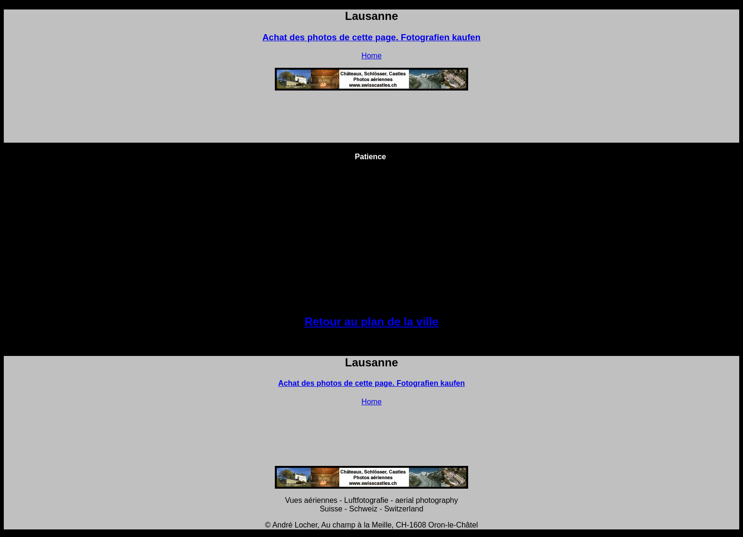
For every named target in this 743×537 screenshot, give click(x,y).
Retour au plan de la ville (372, 321)
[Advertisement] (371, 119)
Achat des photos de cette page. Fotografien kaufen (371, 37)
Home (372, 56)
